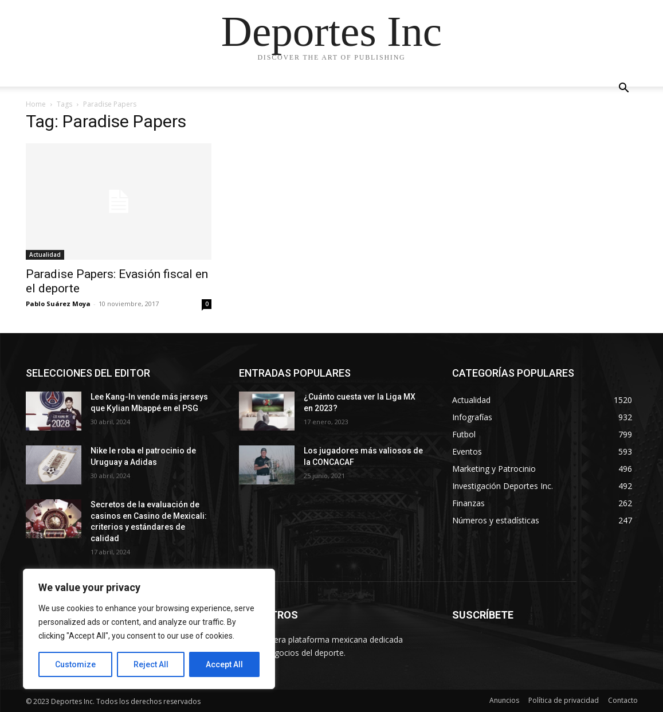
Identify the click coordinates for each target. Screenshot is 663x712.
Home (36, 104)
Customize (75, 664)
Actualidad (45, 255)
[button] (624, 89)
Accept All (224, 664)
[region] (149, 629)
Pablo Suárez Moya (58, 303)
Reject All (151, 664)
